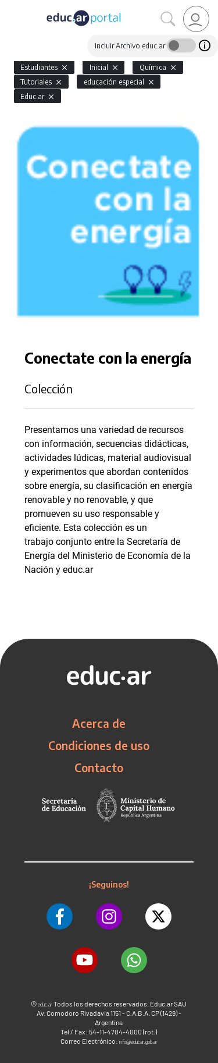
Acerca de (99, 723)
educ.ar (45, 1004)
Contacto (98, 768)
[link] (196, 19)
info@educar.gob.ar (138, 1042)
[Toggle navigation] (10, 6)
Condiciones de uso (98, 745)
